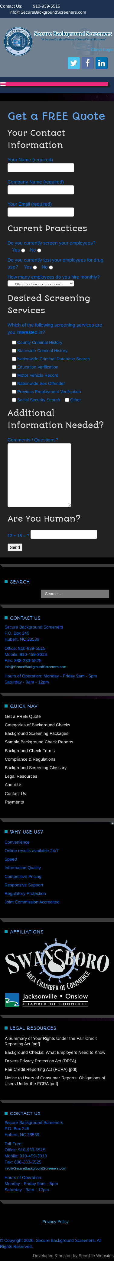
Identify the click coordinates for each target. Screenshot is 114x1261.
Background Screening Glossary (36, 767)
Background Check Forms (30, 750)
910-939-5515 (46, 6)
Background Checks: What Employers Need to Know (55, 1052)
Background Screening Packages (36, 733)
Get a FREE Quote (23, 716)
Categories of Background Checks (37, 724)
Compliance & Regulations (30, 759)
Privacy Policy (55, 1221)
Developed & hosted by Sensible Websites (73, 1255)
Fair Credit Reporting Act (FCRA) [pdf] (41, 1069)
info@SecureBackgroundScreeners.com (47, 12)
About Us (13, 784)
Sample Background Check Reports (39, 741)
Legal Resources (21, 776)
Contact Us (15, 793)
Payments (14, 802)
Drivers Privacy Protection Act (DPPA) (40, 1060)
